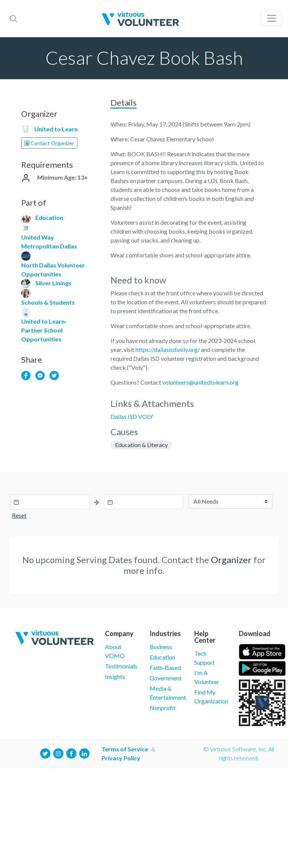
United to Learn (56, 128)
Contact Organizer (49, 143)
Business (161, 646)
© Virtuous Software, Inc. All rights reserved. (239, 753)
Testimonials (121, 666)
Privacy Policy (121, 757)
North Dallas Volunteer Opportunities (53, 269)
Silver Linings (53, 282)
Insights (115, 676)
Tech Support (204, 658)
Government (166, 677)
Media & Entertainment (166, 693)
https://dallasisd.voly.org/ (167, 349)
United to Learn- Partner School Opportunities (44, 330)
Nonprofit (163, 707)
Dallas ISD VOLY (132, 416)
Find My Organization (211, 696)
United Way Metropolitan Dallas (49, 242)
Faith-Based (165, 667)
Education (49, 217)
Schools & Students (48, 302)
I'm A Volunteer (206, 677)
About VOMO (115, 651)
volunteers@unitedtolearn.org (200, 382)
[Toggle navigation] (271, 18)
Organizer (231, 559)
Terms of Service (125, 748)
